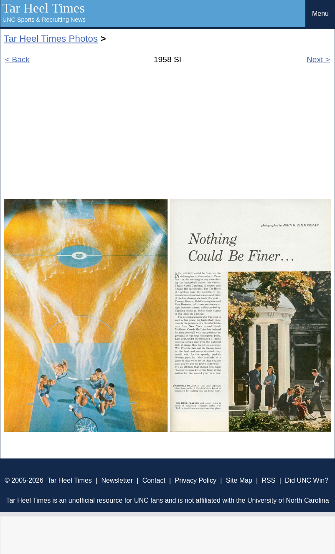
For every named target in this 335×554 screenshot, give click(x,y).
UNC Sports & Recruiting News (44, 19)
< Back (17, 59)
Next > (318, 59)
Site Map (239, 480)
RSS (268, 480)
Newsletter (117, 480)
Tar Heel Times (44, 7)
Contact (153, 480)
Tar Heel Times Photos (51, 38)
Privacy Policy (195, 480)
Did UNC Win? (306, 480)
